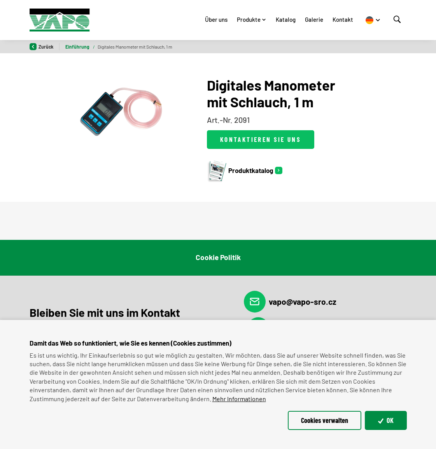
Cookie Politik (218, 257)
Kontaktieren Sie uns (260, 139)
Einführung (77, 46)
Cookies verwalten (324, 420)
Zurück (41, 46)
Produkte (249, 19)
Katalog (286, 19)
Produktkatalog (240, 170)
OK (386, 420)
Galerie (314, 19)
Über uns (216, 19)
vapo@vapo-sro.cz (290, 302)
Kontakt (343, 19)
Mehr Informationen (239, 398)
